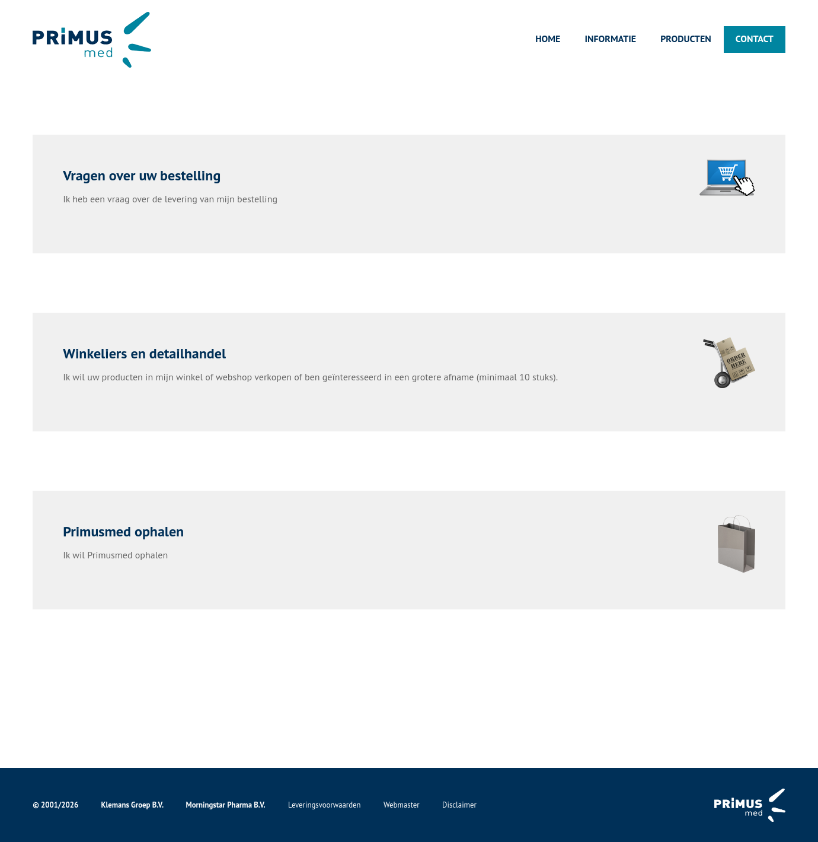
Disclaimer (459, 805)
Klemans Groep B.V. (132, 805)
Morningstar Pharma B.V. (225, 805)
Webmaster (402, 805)
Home (547, 39)
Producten (685, 39)
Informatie (610, 39)
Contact (755, 39)
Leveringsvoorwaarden (324, 805)
